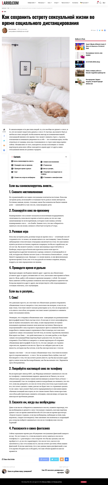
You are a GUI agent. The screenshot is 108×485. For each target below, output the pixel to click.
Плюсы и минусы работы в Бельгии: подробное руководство (95, 70)
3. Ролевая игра (47, 165)
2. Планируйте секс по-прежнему (22, 165)
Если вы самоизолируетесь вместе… (23, 161)
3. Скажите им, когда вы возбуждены (24, 177)
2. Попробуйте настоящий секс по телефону (51, 173)
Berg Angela (12, 29)
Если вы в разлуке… (48, 168)
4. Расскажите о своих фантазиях (52, 177)
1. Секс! (15, 172)
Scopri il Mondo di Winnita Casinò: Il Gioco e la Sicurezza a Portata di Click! (96, 45)
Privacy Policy (46, 482)
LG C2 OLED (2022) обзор (93, 60)
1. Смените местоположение (51, 162)
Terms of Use (58, 482)
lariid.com (10, 2)
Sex (5, 11)
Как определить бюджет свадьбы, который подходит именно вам (94, 80)
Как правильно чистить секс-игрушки (94, 53)
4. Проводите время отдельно (22, 168)
